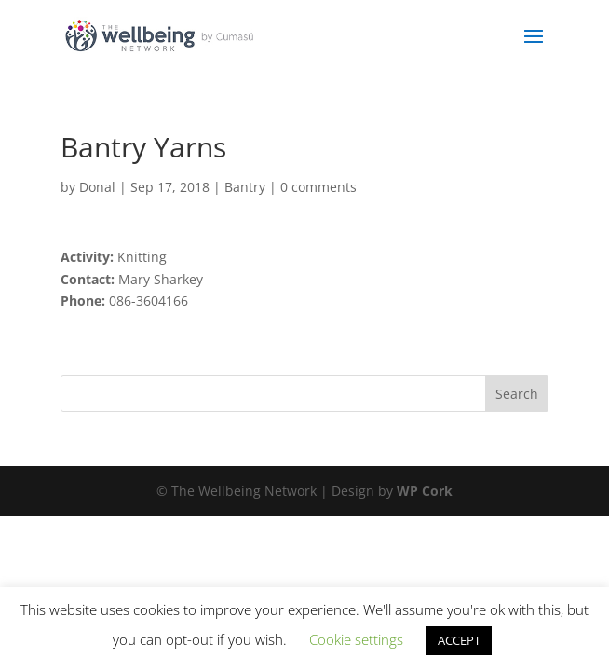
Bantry (244, 187)
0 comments (318, 187)
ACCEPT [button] (459, 640)
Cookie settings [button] (356, 639)
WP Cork (425, 491)
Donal (97, 187)
